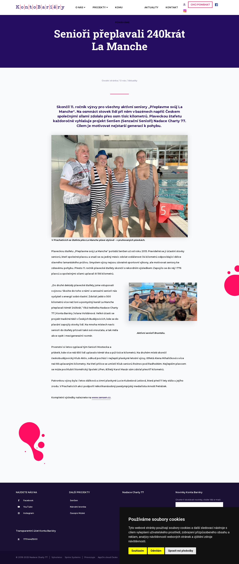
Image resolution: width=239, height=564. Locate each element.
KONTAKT (172, 7)
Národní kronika (78, 507)
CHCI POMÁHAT (200, 4)
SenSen (74, 500)
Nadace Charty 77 (133, 492)
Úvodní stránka (110, 80)
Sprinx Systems (72, 557)
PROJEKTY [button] (100, 7)
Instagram (25, 513)
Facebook (25, 500)
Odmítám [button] (156, 550)
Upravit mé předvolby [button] (180, 550)
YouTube (24, 507)
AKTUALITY (151, 7)
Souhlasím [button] (137, 550)
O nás (123, 80)
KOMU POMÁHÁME (122, 10)
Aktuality (132, 80)
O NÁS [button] (80, 7)
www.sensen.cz (101, 397)
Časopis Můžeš (77, 513)
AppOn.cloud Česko (108, 557)
